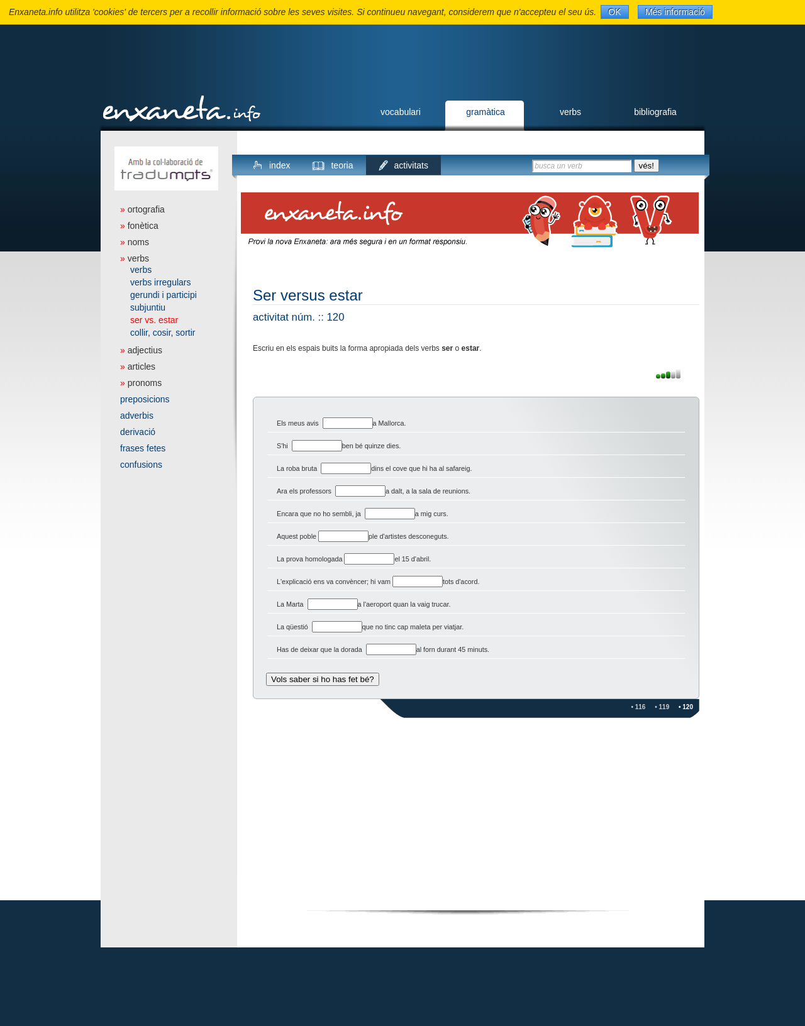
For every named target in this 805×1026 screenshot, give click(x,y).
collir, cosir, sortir (162, 333)
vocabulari (400, 112)
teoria (342, 165)
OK (614, 12)
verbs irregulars (160, 282)
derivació (137, 432)
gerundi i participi (163, 295)
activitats (411, 165)
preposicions (145, 399)
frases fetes (142, 448)
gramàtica (485, 112)
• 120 (686, 706)
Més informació (675, 12)
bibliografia (655, 112)
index (279, 165)
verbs (570, 112)
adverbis (136, 416)
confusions (141, 465)
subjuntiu (147, 307)
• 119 (662, 706)
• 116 (638, 706)
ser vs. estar (154, 320)
